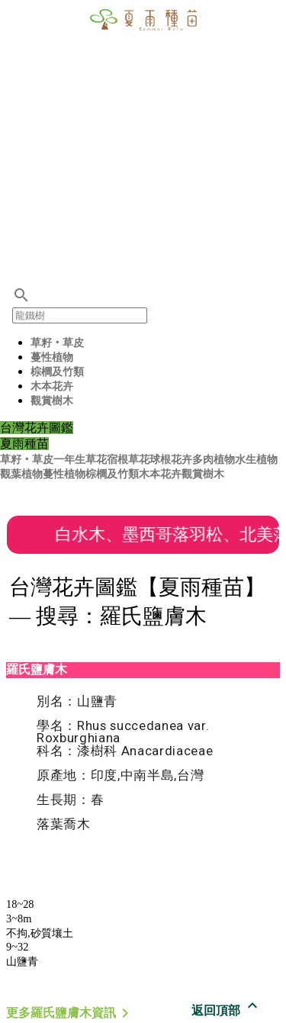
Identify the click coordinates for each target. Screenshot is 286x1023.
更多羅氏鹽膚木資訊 (70, 1012)
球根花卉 (170, 459)
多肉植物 (213, 459)
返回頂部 (226, 1010)
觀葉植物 (21, 474)
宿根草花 (128, 459)
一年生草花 (80, 459)
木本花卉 (52, 386)
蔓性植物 (52, 357)
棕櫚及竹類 (57, 372)
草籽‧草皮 (57, 343)
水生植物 (256, 459)
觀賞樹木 (52, 401)
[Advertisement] (143, 143)
